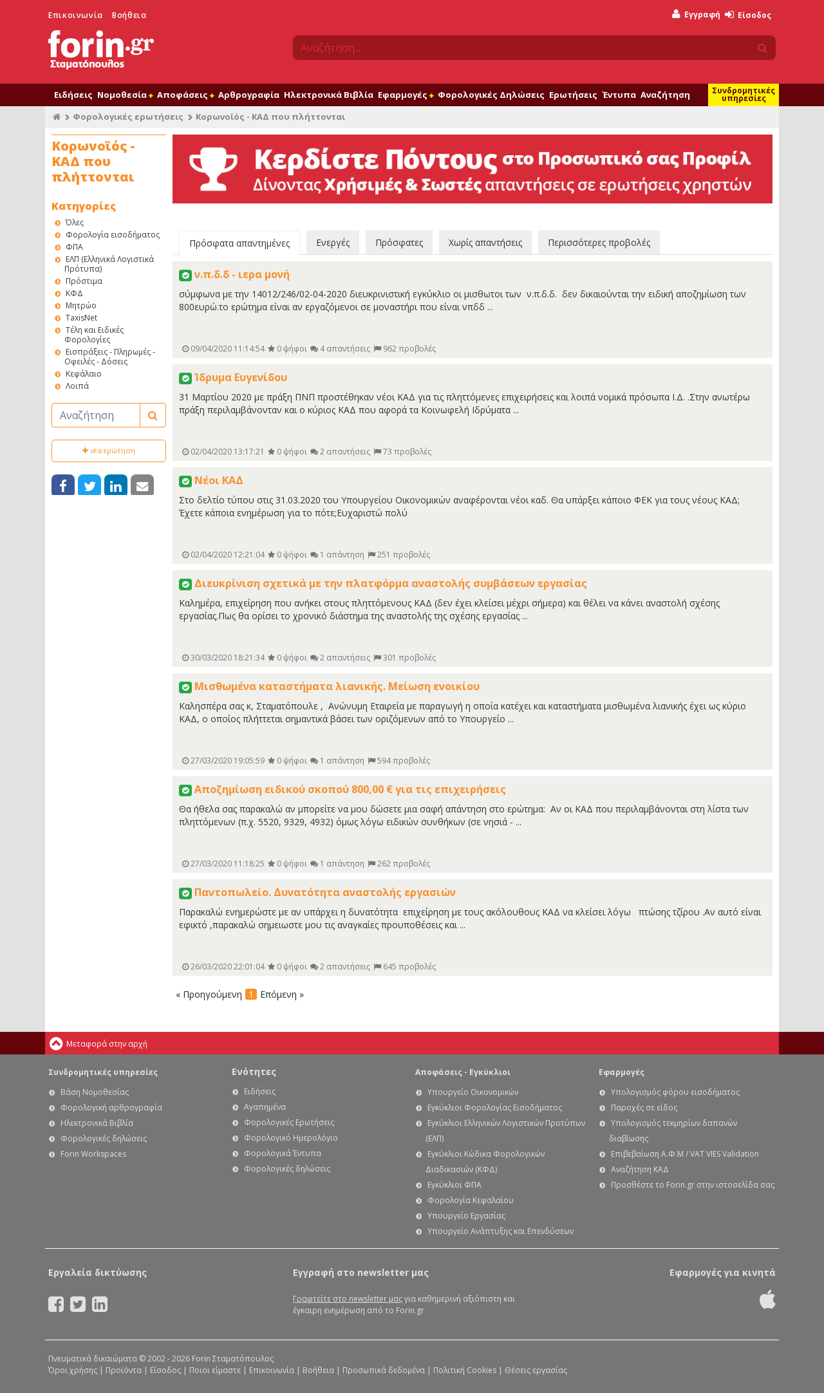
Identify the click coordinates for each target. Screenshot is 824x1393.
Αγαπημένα (265, 1106)
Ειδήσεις (73, 94)
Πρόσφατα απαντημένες (239, 243)
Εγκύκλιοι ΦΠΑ (454, 1184)
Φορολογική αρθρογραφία (111, 1107)
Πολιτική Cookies (464, 1370)
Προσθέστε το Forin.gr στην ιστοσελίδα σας (692, 1184)
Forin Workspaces (93, 1153)
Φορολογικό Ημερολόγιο (291, 1137)
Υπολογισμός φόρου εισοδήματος (675, 1092)
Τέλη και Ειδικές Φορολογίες (94, 334)
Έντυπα (619, 94)
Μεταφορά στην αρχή (106, 1043)
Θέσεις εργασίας (536, 1370)
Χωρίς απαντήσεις (485, 242)
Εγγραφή (696, 14)
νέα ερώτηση (108, 450)
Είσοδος (748, 15)
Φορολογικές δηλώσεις (104, 1138)
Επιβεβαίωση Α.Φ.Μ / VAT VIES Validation (685, 1153)
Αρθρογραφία (248, 94)
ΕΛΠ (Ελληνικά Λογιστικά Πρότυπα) (109, 264)
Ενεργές (333, 242)
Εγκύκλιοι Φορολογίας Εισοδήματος (494, 1107)
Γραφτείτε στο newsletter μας (347, 1298)
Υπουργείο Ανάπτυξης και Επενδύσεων (500, 1231)
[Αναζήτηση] (96, 415)
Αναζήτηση (665, 94)
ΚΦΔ (74, 293)
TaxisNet (81, 317)
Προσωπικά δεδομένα (383, 1370)
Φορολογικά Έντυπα (282, 1153)
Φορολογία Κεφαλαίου (470, 1200)
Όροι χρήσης (72, 1370)
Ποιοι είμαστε (215, 1370)
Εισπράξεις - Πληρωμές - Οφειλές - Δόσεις (109, 356)
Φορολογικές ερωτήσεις (128, 116)
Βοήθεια (129, 15)
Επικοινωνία (75, 15)
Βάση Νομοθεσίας (95, 1092)
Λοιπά (77, 385)
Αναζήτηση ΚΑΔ (640, 1169)
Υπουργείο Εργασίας (466, 1215)
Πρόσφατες (399, 242)
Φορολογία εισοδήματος (113, 234)
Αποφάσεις (185, 94)
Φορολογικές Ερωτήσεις (289, 1122)
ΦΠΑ (74, 246)
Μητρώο (81, 305)
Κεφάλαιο (84, 373)
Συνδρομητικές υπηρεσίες (743, 94)
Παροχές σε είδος (644, 1107)
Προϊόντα (124, 1370)
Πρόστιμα (84, 281)
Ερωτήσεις (573, 94)
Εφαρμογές (405, 94)
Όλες (75, 222)
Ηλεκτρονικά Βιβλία (328, 94)
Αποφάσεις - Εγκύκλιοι (462, 1072)
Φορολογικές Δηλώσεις (491, 94)
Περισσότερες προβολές (599, 242)
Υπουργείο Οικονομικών (472, 1092)
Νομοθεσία (125, 94)
